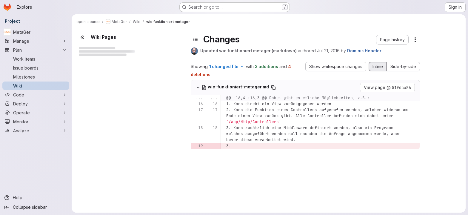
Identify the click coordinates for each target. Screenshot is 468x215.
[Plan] (35, 50)
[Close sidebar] (82, 37)
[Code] (35, 94)
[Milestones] (35, 77)
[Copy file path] (273, 87)
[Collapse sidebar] (35, 207)
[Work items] (35, 59)
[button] (392, 39)
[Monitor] (35, 121)
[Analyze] (35, 130)
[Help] (35, 198)
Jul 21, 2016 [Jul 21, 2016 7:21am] (328, 50)
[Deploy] (35, 103)
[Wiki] (35, 86)
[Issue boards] (35, 68)
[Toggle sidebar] (195, 39)
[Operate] (35, 112)
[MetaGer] (35, 32)
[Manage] (35, 41)
